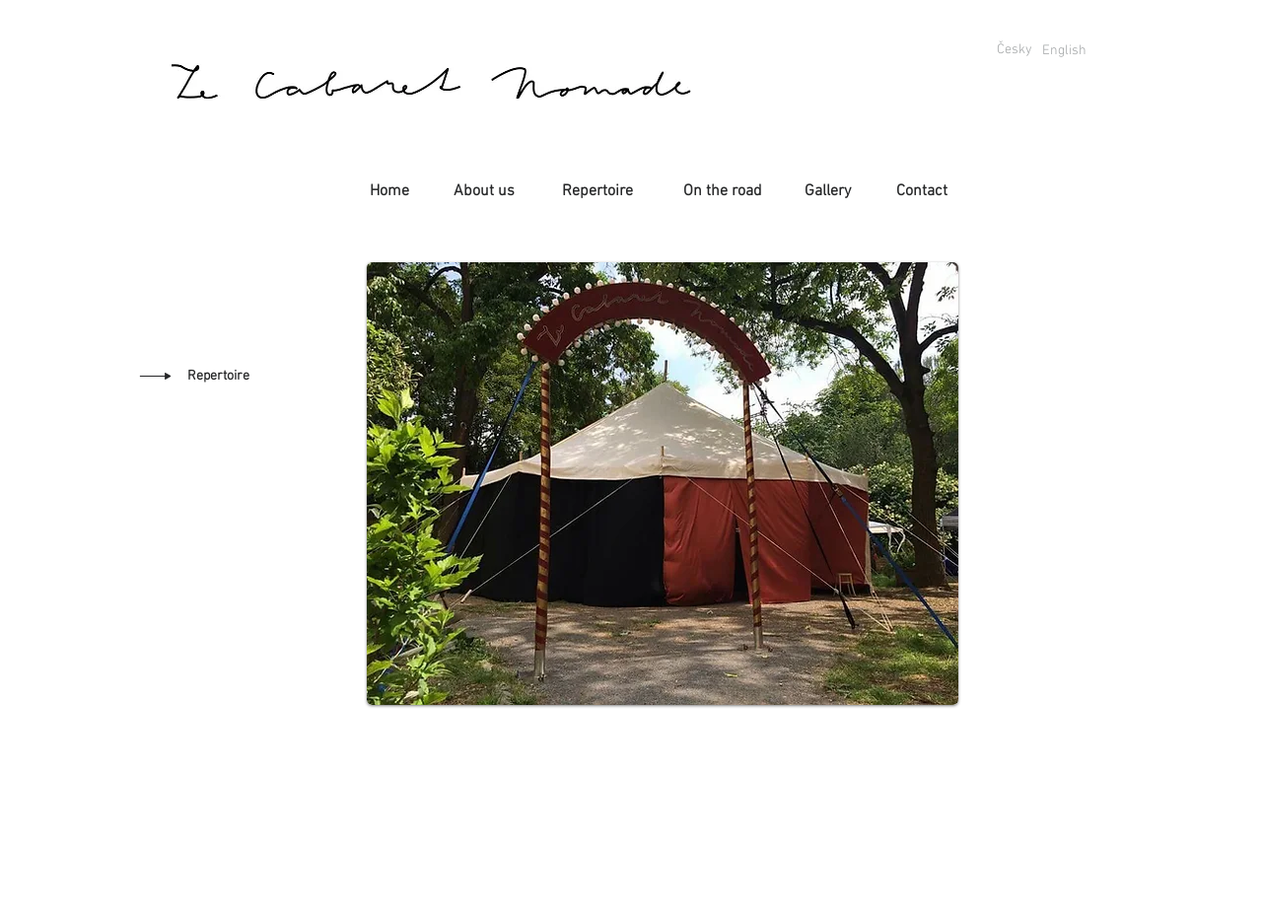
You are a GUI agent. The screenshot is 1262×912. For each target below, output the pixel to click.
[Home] (389, 191)
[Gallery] (828, 191)
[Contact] (921, 191)
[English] (1063, 50)
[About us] (484, 191)
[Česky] (1014, 50)
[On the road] (722, 191)
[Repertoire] (597, 191)
